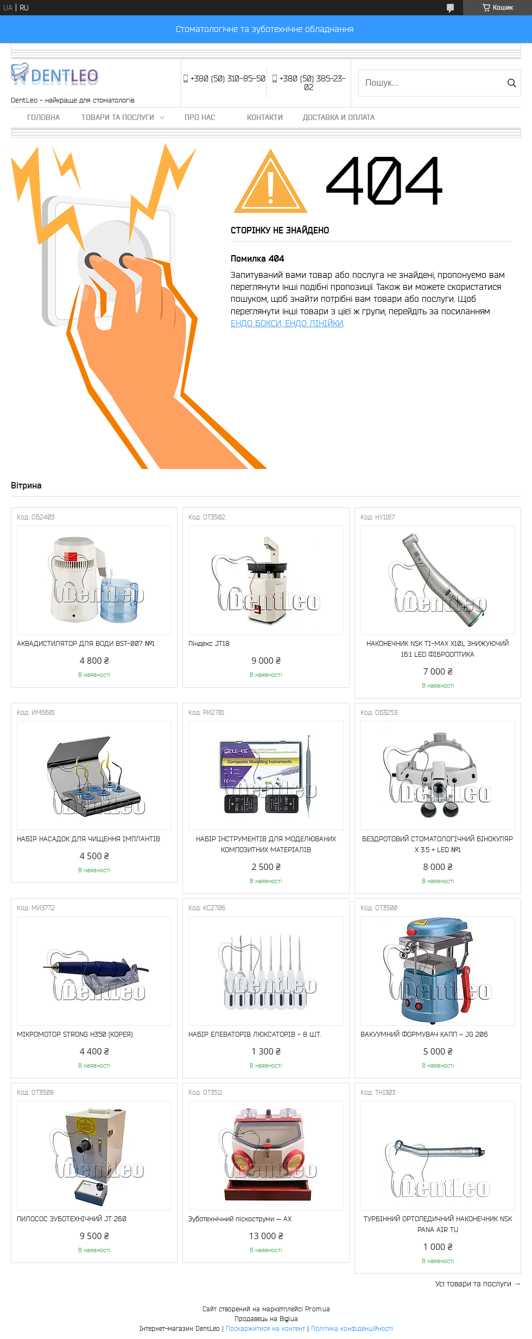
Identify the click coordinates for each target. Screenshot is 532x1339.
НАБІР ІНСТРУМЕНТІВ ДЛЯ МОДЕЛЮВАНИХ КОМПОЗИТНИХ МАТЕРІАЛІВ (266, 844)
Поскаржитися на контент (265, 1328)
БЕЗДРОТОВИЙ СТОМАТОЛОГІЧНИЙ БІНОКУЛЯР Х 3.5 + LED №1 (437, 844)
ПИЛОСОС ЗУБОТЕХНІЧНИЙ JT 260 (71, 1219)
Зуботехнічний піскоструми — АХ (240, 1219)
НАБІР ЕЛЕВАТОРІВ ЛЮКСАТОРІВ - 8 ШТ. (254, 1034)
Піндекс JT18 (209, 643)
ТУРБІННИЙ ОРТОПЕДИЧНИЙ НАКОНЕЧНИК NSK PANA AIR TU (438, 1224)
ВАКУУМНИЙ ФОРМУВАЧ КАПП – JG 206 (424, 1034)
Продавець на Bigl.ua (266, 1318)
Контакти (265, 117)
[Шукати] (511, 83)
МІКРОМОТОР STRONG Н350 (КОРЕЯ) (74, 1034)
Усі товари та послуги (473, 1283)
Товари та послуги (117, 117)
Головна (43, 117)
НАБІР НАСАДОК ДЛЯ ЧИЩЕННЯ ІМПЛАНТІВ (88, 839)
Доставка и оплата (339, 117)
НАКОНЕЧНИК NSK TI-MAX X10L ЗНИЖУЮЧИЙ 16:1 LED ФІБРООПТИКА (437, 648)
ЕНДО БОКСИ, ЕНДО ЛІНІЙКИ (287, 323)
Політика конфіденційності (352, 1328)
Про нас (200, 117)
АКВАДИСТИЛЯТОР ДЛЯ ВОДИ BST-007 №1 (86, 643)
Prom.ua (317, 1308)
